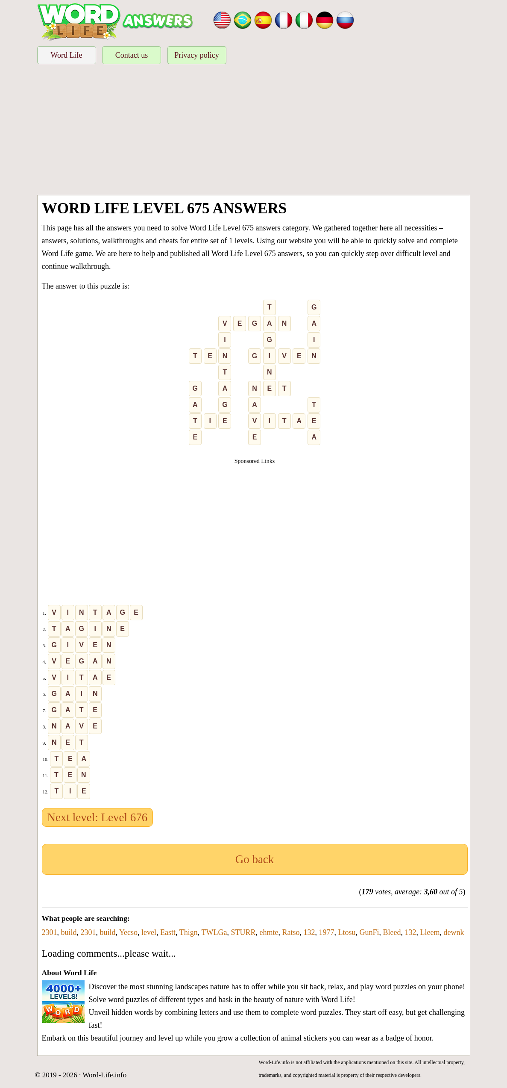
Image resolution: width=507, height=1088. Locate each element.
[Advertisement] (253, 131)
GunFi (369, 932)
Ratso (290, 932)
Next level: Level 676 (97, 817)
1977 (326, 932)
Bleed (392, 932)
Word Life (66, 55)
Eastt (168, 932)
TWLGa (214, 932)
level (148, 932)
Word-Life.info (104, 1075)
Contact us (131, 55)
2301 (49, 932)
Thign (188, 932)
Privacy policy (196, 55)
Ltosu (346, 932)
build (69, 932)
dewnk (453, 932)
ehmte (268, 932)
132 (309, 932)
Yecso (128, 932)
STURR (243, 932)
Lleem (430, 932)
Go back (254, 859)
